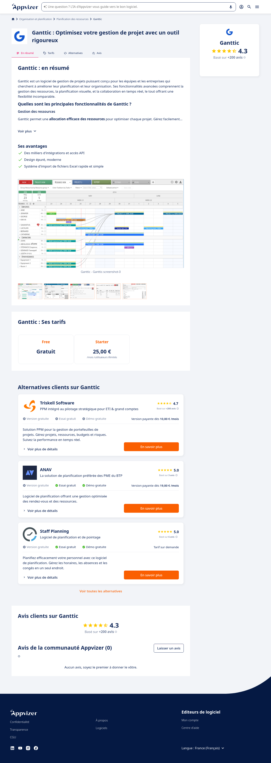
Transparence (19, 729)
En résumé (25, 53)
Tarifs (48, 53)
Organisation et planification (35, 19)
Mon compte (190, 720)
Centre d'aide (190, 728)
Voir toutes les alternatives (101, 591)
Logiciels (101, 728)
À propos (102, 720)
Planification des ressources (72, 19)
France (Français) (210, 748)
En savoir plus (151, 446)
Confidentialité (19, 722)
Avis (97, 53)
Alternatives (73, 53)
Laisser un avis (168, 648)
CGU (13, 737)
